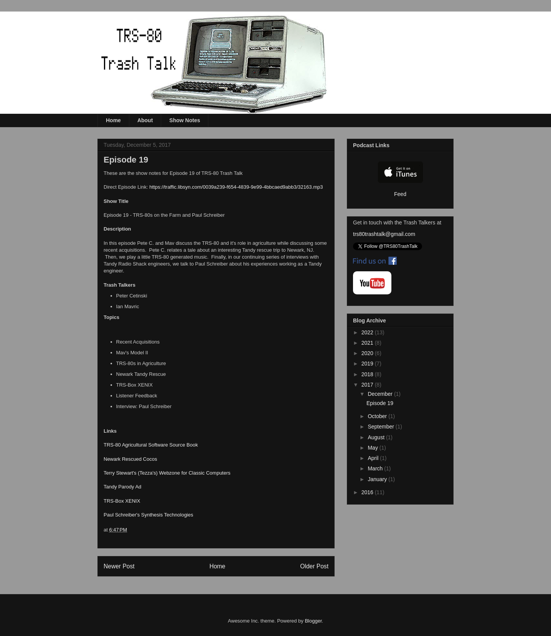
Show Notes (184, 120)
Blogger (313, 621)
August (377, 437)
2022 (368, 332)
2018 (368, 374)
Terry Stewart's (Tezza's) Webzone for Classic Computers (167, 473)
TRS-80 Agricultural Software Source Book (151, 445)
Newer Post (119, 566)
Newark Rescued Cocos (130, 459)
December (381, 394)
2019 (368, 363)
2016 (368, 492)
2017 (368, 385)
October (378, 416)
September (381, 426)
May (373, 448)
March (376, 468)
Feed (400, 194)
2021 (368, 343)
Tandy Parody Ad (122, 487)
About (145, 120)
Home (113, 120)
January (378, 479)
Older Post (314, 566)
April (374, 458)
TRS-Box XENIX (122, 501)
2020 (368, 353)
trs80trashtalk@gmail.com (384, 234)
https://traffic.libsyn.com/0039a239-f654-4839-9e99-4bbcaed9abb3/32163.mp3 (236, 187)
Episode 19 (379, 403)
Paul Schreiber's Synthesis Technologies (148, 515)
